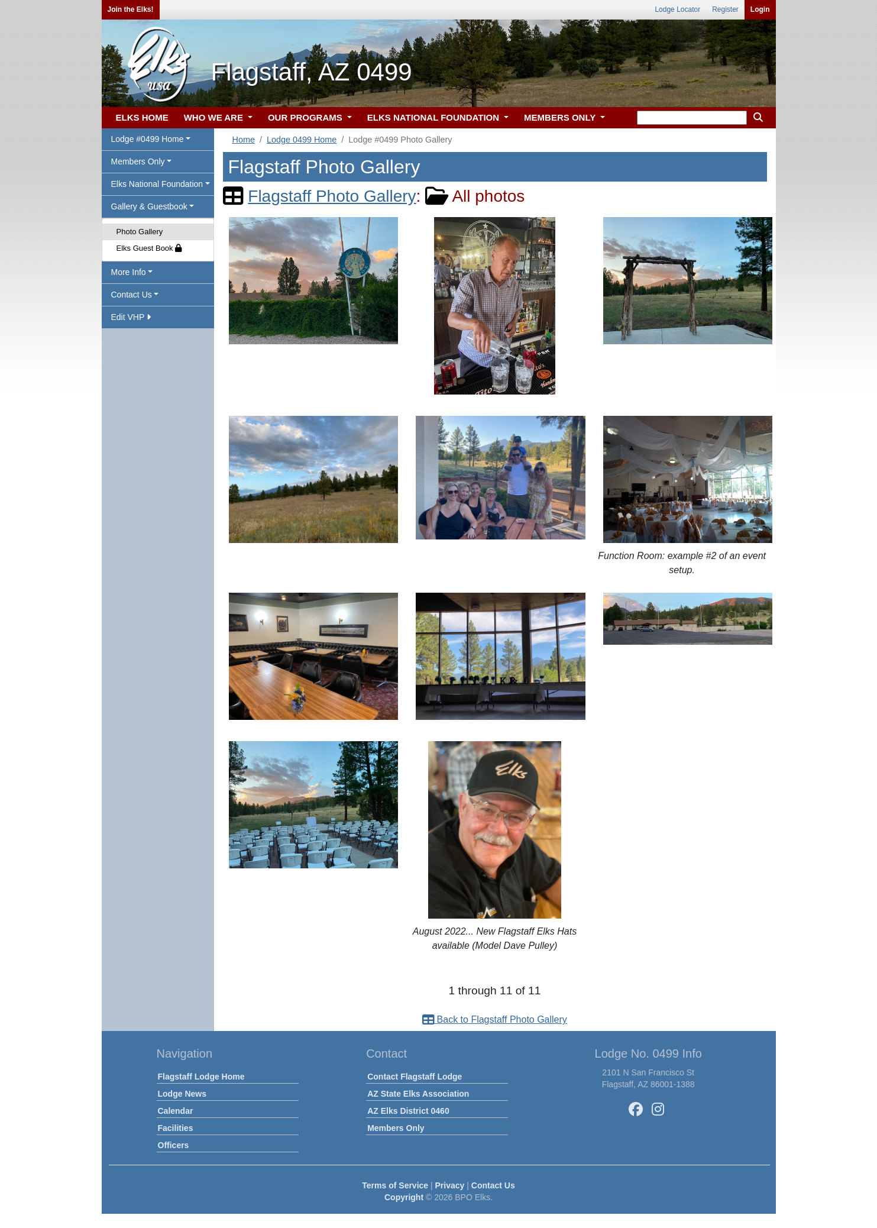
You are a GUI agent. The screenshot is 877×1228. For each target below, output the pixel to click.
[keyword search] (692, 118)
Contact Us (493, 1185)
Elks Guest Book (149, 248)
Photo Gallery (139, 231)
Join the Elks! (131, 9)
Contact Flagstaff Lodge (414, 1076)
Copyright (403, 1197)
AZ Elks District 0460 (408, 1111)
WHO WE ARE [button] (214, 117)
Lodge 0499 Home (301, 139)
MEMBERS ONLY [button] (561, 117)
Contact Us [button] (131, 294)
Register (725, 9)
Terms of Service (395, 1185)
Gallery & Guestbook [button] (149, 206)
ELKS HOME (142, 117)
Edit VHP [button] (131, 317)
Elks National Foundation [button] (157, 184)
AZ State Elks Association (418, 1093)
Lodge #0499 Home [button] (147, 139)
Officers (173, 1145)
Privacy (450, 1185)
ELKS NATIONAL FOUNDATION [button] (434, 117)
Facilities (175, 1128)
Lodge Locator (677, 9)
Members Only (395, 1128)
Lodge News (182, 1093)
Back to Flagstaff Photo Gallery (494, 1019)
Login (760, 9)
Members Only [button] (138, 161)
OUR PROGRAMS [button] (306, 117)
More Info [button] (128, 272)
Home (243, 139)
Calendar (175, 1111)
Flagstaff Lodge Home (201, 1076)
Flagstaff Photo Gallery (332, 196)
